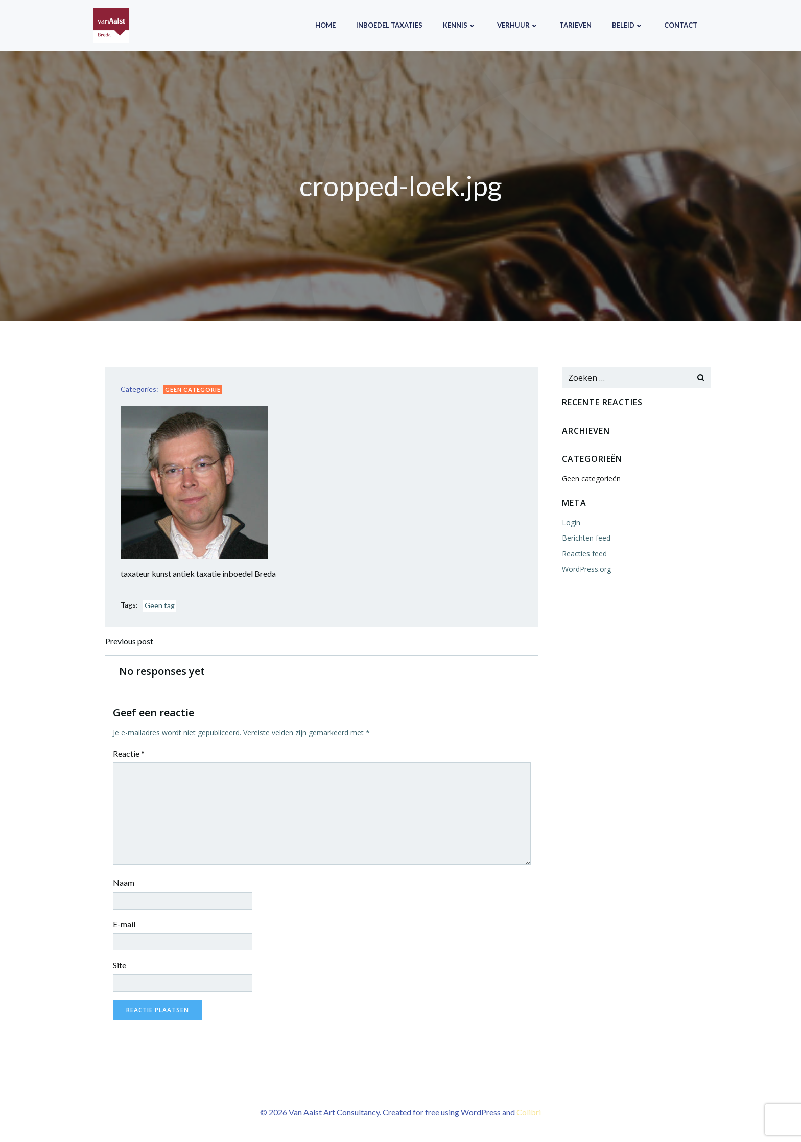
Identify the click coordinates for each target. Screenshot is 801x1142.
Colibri (528, 1112)
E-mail (124, 924)
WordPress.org (586, 569)
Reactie (129, 753)
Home (325, 25)
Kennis (460, 25)
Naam (123, 883)
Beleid (628, 25)
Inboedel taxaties (389, 25)
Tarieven (575, 25)
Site (119, 965)
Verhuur (518, 25)
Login (571, 522)
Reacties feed (584, 553)
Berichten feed (586, 538)
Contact (680, 25)
